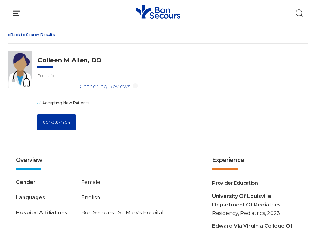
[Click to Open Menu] (16, 13)
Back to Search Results (31, 34)
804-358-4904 (56, 122)
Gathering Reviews (105, 87)
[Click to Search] (299, 13)
